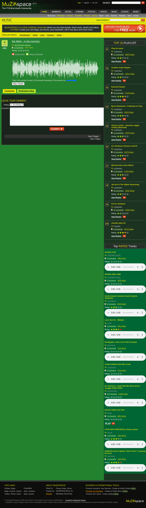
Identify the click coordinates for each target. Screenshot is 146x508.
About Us (49, 488)
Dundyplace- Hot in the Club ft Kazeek (121, 342)
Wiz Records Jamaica (23, 45)
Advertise (114, 16)
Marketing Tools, (62, 494)
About (129, 16)
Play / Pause (18, 84)
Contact (135, 16)
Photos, (13, 494)
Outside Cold (110, 252)
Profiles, (8, 488)
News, (26, 494)
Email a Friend (20, 54)
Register (49, 494)
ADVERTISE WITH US (64, 491)
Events (31, 494)
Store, (26, 491)
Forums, (13, 491)
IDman (109, 413)
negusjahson (111, 301)
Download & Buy (26, 91)
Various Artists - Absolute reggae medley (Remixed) (125, 126)
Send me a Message (36, 54)
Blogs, (7, 491)
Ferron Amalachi (118, 204)
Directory (70, 16)
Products (87, 16)
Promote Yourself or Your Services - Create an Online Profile (108, 488)
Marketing (122, 16)
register (86, 3)
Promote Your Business (94, 491)
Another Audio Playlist (120, 68)
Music (19, 494)
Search (101, 16)
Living (42, 35)
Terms (69, 488)
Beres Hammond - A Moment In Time (126, 106)
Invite (107, 16)
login (79, 3)
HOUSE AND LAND (113, 274)
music (109, 323)
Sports (59, 35)
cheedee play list (118, 223)
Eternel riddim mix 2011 (115, 410)
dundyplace (111, 345)
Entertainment (25, 35)
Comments (9, 91)
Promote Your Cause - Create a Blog (99, 494)
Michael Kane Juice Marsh (122, 165)
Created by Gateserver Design (75, 500)
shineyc (109, 432)
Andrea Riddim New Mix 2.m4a (118, 364)
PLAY (108, 423)
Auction (94, 16)
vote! (5, 48)
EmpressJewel (112, 391)
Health (35, 35)
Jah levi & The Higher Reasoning (125, 184)
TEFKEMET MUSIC (114, 255)
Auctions (32, 491)
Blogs (13, 488)
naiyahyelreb (111, 367)
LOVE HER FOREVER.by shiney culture (121, 429)
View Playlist (116, 61)
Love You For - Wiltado (114, 320)
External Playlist (118, 87)
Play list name (117, 48)
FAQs (70, 494)
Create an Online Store (113, 491)
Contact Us (50, 491)
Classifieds (78, 16)
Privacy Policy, (61, 488)
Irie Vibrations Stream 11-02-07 (124, 146)
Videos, (7, 494)
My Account (52, 16)
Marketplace (61, 16)
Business (50, 35)
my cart (94, 3)
